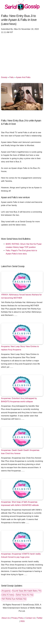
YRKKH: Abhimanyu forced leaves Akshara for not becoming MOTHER (21, 296)
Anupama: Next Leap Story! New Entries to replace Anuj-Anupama (20, 348)
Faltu (11, 77)
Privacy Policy (17, 618)
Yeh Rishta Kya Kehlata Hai (14, 599)
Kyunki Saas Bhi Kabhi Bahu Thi (26, 591)
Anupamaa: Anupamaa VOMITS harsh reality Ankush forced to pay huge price (21, 555)
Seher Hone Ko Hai (24, 595)
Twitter (39, 618)
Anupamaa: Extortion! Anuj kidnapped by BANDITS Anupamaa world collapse (19, 400)
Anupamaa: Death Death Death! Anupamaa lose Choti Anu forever (20, 452)
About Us (6, 618)
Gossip (4, 77)
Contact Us (30, 618)
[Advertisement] (22, 53)
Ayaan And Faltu (23, 77)
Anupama (6, 591)
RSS (23, 621)
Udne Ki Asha (8, 595)
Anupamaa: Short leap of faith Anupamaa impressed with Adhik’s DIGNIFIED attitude (20, 503)
